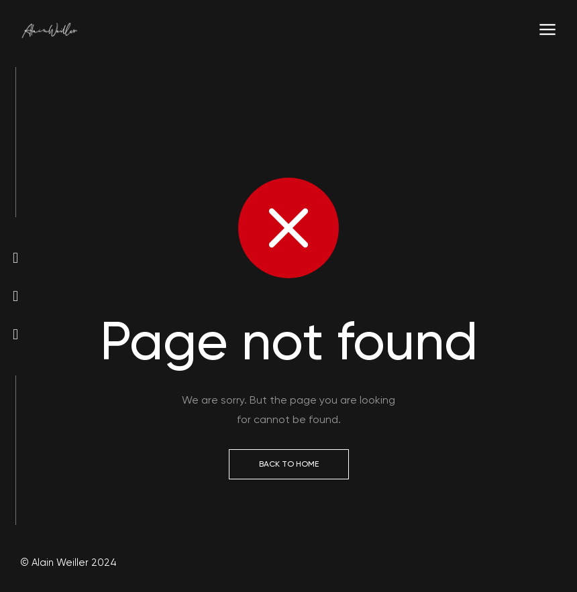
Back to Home (289, 464)
